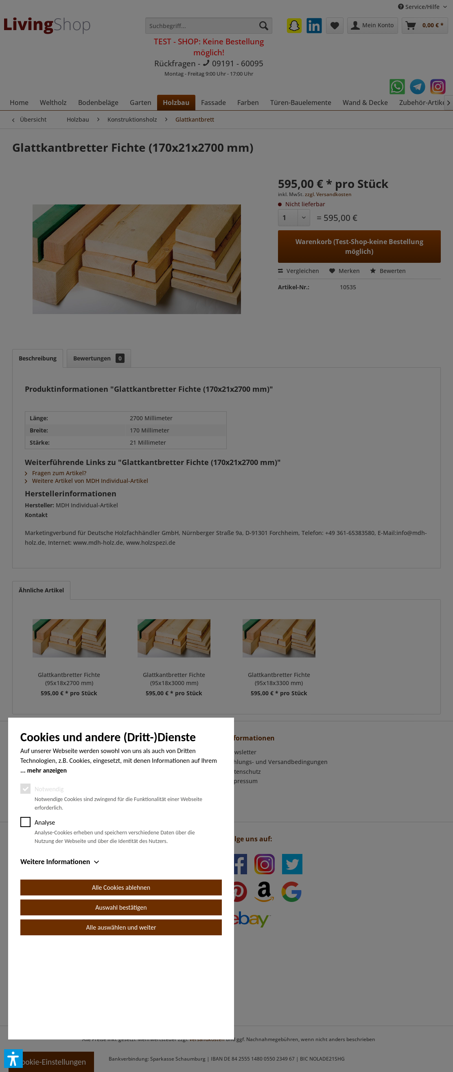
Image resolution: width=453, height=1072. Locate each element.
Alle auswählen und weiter (121, 1019)
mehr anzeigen (47, 862)
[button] (13, 1058)
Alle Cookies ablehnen (121, 979)
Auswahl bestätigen (121, 999)
